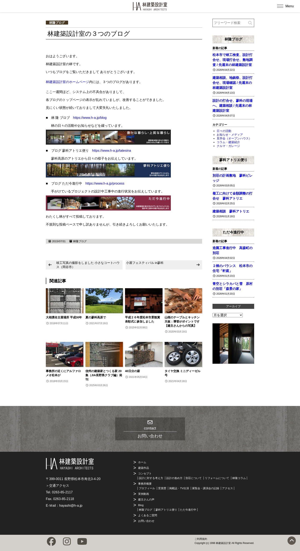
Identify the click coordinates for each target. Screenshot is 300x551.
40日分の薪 (132, 371)
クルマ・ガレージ (228, 146)
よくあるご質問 (147, 515)
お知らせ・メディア (230, 134)
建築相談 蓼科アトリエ (230, 211)
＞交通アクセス (57, 485)
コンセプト (145, 473)
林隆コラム (239, 478)
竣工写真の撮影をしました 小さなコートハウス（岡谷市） (88, 265)
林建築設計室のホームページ (67, 82)
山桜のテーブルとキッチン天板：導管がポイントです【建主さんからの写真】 (182, 321)
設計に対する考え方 (151, 478)
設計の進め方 (174, 478)
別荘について (193, 478)
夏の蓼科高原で (95, 317)
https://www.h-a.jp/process (104, 183)
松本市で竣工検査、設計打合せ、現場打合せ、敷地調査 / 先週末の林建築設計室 (232, 60)
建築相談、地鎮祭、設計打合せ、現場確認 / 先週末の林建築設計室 (232, 82)
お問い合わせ (146, 520)
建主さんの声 (146, 499)
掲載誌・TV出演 (179, 488)
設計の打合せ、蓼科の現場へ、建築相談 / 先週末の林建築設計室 (232, 105)
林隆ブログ (57, 22)
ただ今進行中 (233, 232)
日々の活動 (224, 131)
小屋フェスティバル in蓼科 (145, 262)
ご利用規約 (201, 538)
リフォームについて (217, 478)
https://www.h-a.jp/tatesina (111, 150)
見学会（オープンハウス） (234, 138)
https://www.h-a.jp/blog (90, 117)
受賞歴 (162, 488)
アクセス (227, 488)
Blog (141, 505)
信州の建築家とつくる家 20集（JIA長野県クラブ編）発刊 (103, 375)
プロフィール (147, 488)
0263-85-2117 (62, 492)
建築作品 (143, 467)
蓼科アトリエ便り (233, 160)
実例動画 (143, 493)
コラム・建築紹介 (228, 142)
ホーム (142, 462)
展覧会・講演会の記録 (205, 488)
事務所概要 (145, 483)
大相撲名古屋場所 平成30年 (64, 317)
